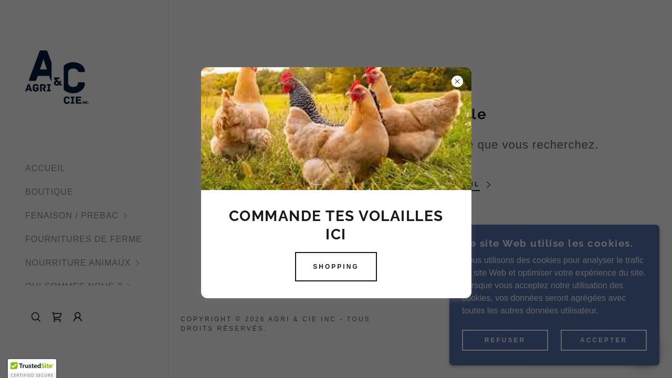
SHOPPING (336, 266)
